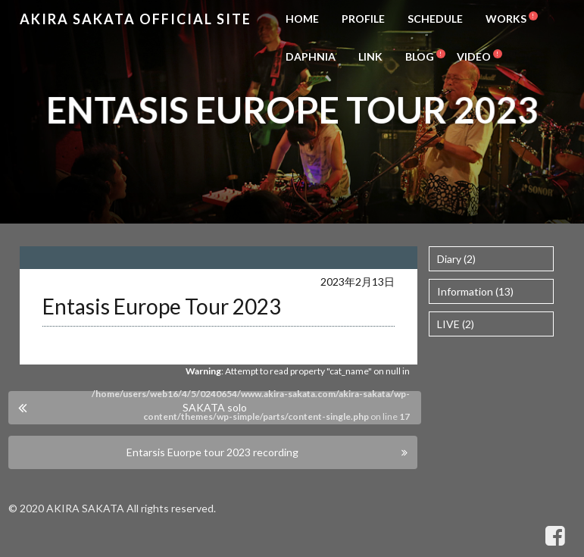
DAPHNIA (311, 56)
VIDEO (474, 56)
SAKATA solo (215, 407)
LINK (370, 56)
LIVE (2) (455, 324)
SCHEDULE (435, 18)
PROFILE (363, 18)
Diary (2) (456, 258)
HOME (302, 18)
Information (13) (475, 291)
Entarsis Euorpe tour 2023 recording (212, 452)
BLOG (419, 56)
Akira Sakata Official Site (135, 19)
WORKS (506, 18)
